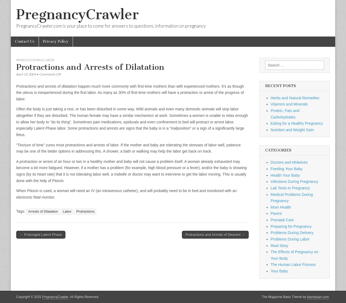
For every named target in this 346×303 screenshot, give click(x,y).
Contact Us (25, 41)
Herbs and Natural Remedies (295, 98)
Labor (67, 211)
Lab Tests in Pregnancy (290, 188)
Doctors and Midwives (289, 162)
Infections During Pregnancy (294, 181)
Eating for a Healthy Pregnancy (297, 123)
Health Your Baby (285, 175)
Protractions (85, 211)
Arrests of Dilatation (43, 211)
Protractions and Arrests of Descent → (215, 235)
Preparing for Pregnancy (291, 226)
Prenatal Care (282, 220)
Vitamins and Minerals (289, 104)
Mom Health (281, 207)
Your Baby (279, 271)
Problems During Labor (35, 60)
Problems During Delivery (292, 232)
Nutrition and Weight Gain (292, 130)
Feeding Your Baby (286, 169)
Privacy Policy (56, 41)
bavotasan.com (318, 297)
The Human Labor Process (293, 264)
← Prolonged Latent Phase (41, 235)
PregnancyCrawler (77, 14)
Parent (276, 213)
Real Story (279, 245)
